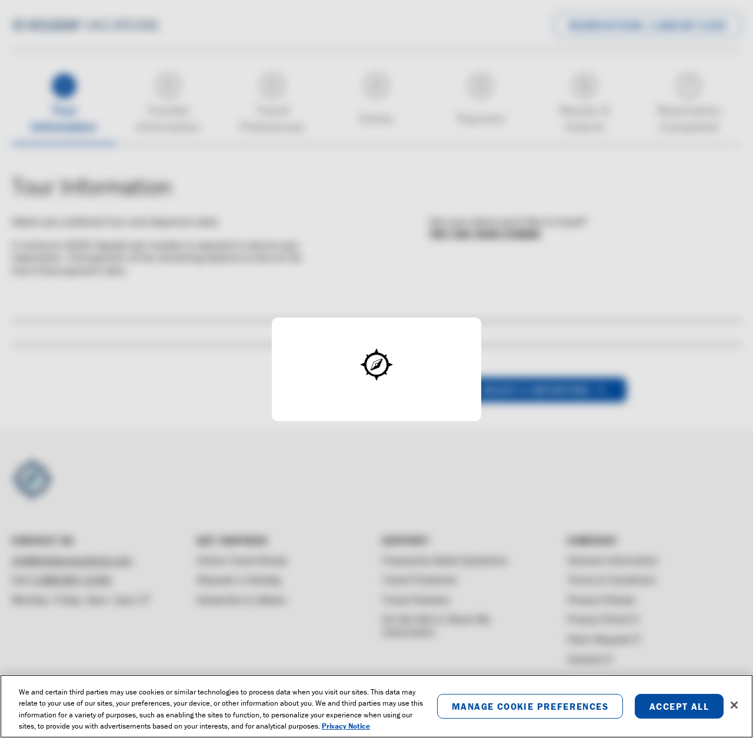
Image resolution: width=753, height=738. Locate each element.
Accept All (679, 706)
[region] (376, 706)
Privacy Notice (346, 726)
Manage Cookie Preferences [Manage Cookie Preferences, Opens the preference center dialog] (530, 706)
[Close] (734, 705)
